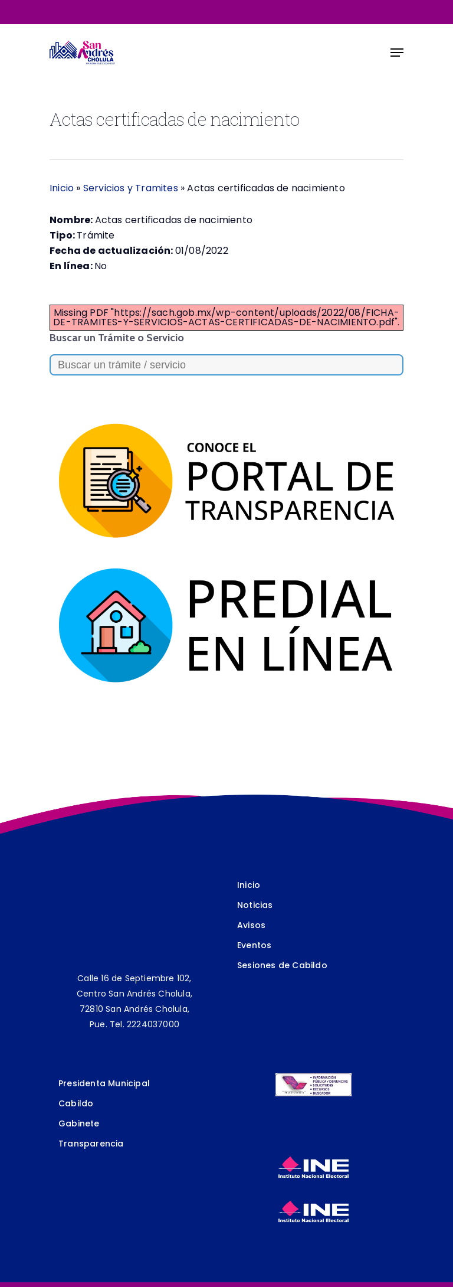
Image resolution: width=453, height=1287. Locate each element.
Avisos (251, 925)
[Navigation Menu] (396, 52)
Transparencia (91, 1143)
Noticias (255, 905)
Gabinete (79, 1123)
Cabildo (75, 1103)
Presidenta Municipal (104, 1083)
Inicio (62, 188)
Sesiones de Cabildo (282, 965)
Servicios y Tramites (130, 188)
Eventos (254, 945)
